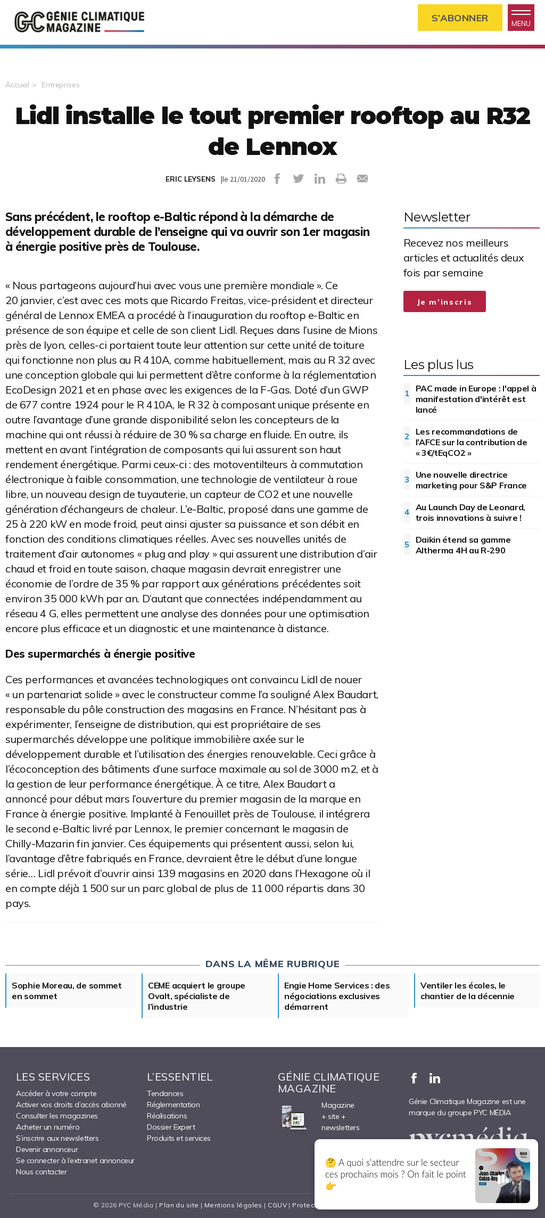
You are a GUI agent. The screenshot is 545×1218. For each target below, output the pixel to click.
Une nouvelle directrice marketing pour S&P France (471, 480)
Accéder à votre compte (56, 1093)
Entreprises (61, 84)
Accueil (17, 84)
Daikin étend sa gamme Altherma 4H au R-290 (463, 544)
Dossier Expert (171, 1127)
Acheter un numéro (47, 1127)
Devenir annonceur (47, 1149)
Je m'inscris (445, 302)
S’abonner (460, 18)
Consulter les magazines (57, 1116)
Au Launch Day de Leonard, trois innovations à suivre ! (471, 512)
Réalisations (167, 1116)
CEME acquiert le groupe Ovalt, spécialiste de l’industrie (196, 996)
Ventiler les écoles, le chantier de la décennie (467, 990)
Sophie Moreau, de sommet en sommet (67, 990)
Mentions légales (233, 1205)
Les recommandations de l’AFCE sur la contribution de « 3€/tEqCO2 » (471, 442)
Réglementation (173, 1104)
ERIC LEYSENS (191, 179)
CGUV (277, 1205)
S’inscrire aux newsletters (57, 1138)
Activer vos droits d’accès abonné (71, 1104)
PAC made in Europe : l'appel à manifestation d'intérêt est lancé (476, 399)
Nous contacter (41, 1171)
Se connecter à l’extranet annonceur (75, 1160)
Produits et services (179, 1138)
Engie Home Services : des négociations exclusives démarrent (337, 996)
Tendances (165, 1093)
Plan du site (179, 1205)
